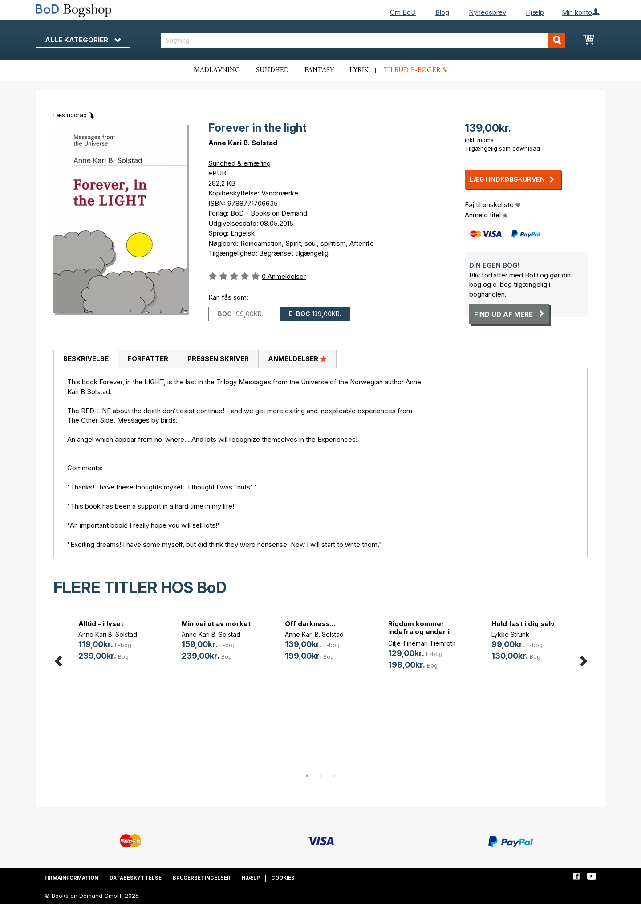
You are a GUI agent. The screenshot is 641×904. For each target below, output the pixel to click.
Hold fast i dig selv (523, 623)
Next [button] (583, 659)
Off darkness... (310, 623)
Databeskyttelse (136, 878)
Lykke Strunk (510, 634)
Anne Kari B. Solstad (242, 142)
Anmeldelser (297, 358)
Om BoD (403, 12)
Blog (442, 12)
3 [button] (333, 776)
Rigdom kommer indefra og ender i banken (419, 631)
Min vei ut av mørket (216, 623)
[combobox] (363, 40)
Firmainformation (71, 878)
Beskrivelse (86, 358)
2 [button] (320, 776)
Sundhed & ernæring (239, 163)
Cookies (283, 878)
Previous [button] (57, 659)
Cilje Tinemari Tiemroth (422, 643)
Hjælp (535, 12)
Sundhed (272, 70)
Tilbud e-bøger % (416, 70)
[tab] (85, 359)
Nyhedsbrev (487, 12)
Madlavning (217, 70)
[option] (114, 641)
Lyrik (359, 70)
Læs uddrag (70, 114)
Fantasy (319, 70)
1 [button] (307, 776)
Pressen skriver (218, 358)
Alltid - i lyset (100, 623)
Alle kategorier (83, 40)
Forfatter (148, 358)
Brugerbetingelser (202, 878)
